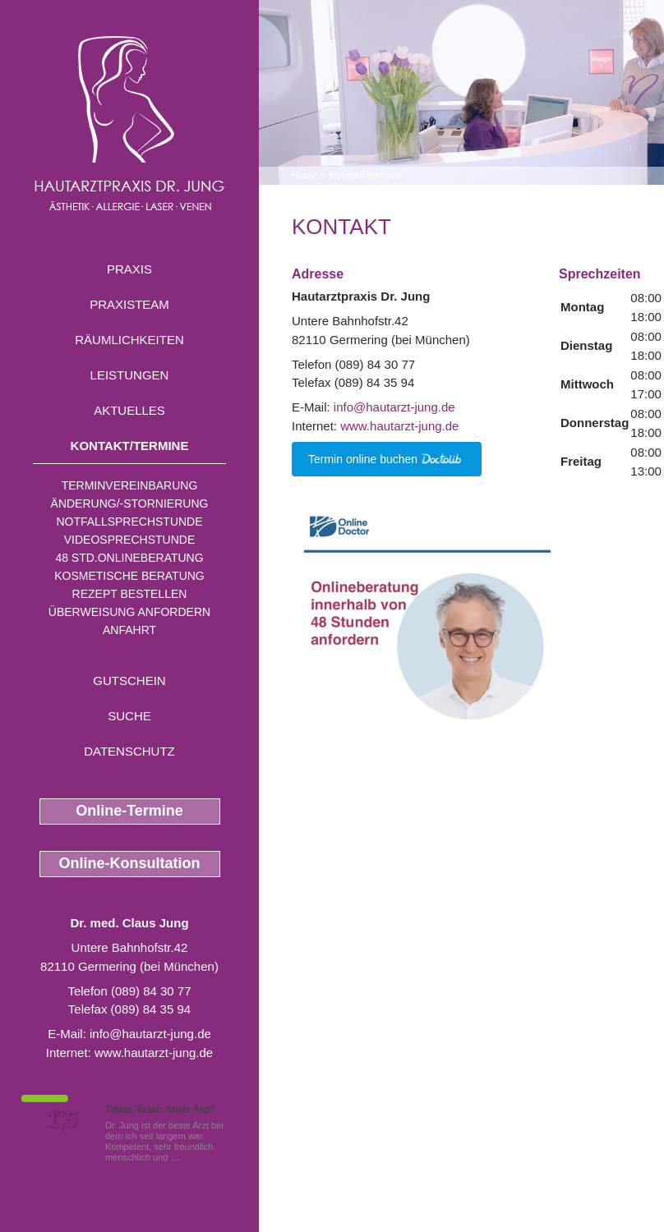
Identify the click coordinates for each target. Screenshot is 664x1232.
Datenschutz (129, 751)
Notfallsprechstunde (129, 521)
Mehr (192, 1157)
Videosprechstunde (129, 539)
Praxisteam (129, 304)
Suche (129, 716)
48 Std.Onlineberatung (129, 557)
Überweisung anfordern (129, 611)
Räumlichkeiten (129, 340)
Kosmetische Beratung (129, 575)
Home (305, 176)
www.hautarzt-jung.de (154, 1053)
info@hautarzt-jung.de (150, 1034)
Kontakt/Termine (130, 446)
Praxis (129, 269)
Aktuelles (129, 410)
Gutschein (129, 680)
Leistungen (129, 375)
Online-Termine (129, 810)
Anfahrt (129, 630)
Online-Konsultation (130, 863)
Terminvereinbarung (130, 485)
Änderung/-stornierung (130, 503)
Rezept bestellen (129, 593)
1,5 (61, 1119)
